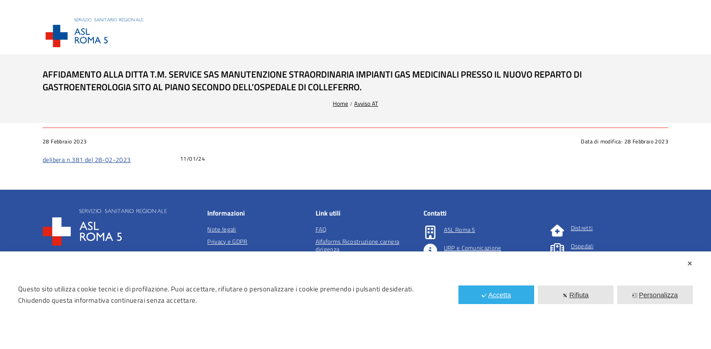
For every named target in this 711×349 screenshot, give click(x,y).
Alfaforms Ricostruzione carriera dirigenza (357, 245)
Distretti (582, 227)
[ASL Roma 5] (430, 232)
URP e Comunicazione (473, 247)
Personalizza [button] (655, 295)
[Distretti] (557, 230)
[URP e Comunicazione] (430, 250)
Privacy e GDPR (227, 241)
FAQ (321, 229)
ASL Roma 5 (459, 229)
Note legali (221, 229)
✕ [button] (690, 263)
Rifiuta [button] (576, 295)
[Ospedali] (557, 249)
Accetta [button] (496, 295)
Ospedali (582, 246)
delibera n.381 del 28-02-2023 (87, 159)
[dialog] (355, 300)
